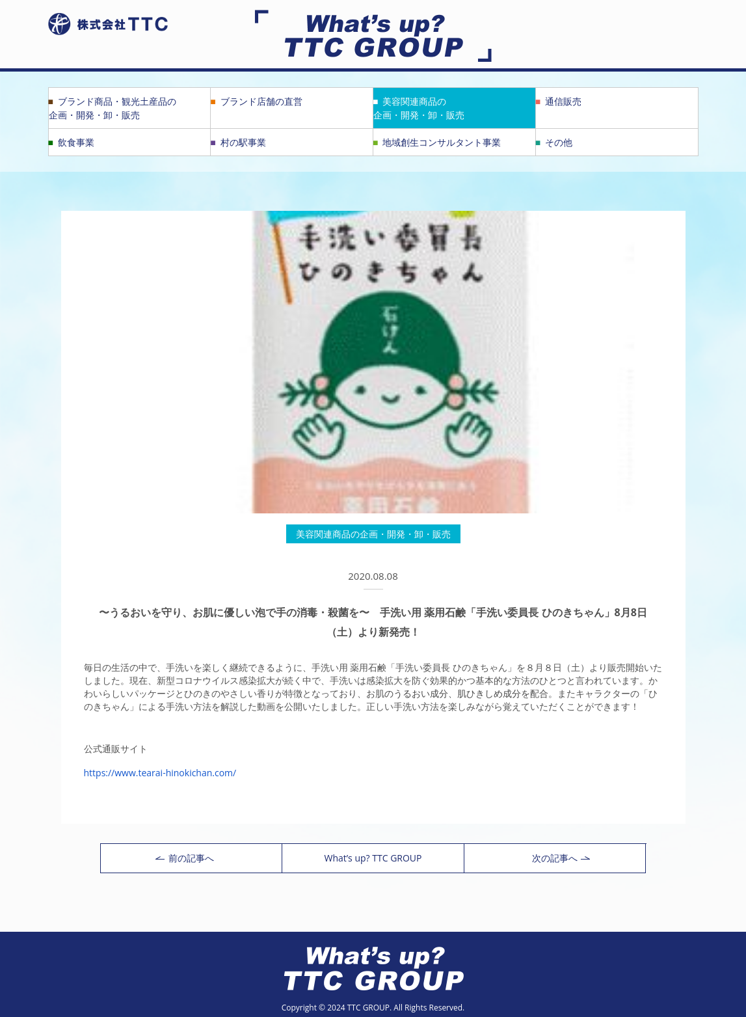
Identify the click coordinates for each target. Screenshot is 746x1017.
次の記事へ (561, 858)
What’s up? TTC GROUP (372, 858)
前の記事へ (184, 858)
